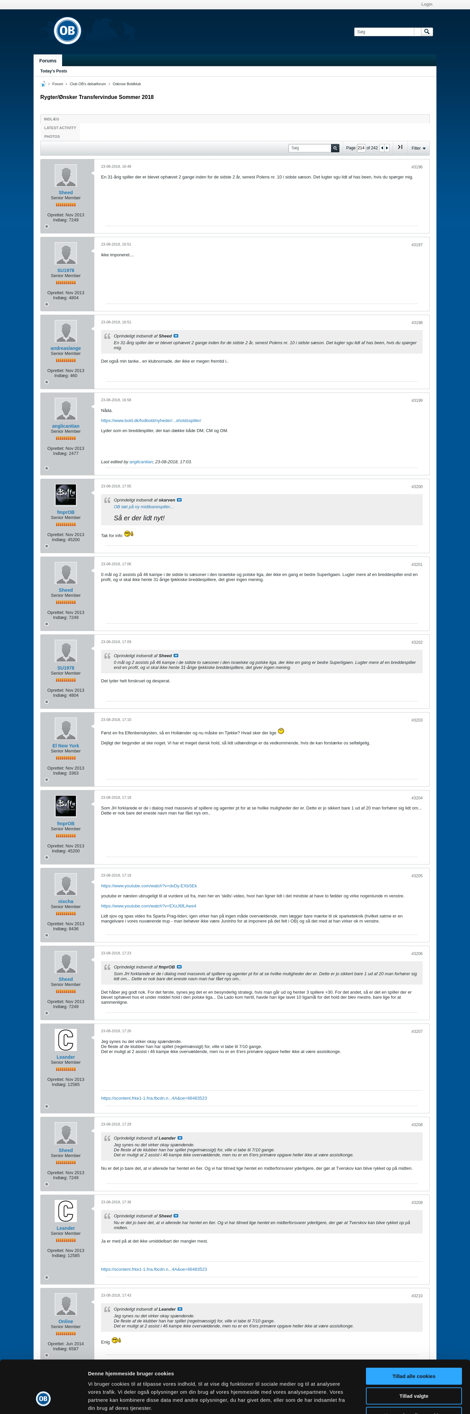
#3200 (417, 486)
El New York (65, 745)
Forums (47, 60)
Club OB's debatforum (88, 84)
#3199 (417, 400)
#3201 (417, 564)
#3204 (417, 798)
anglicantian (66, 426)
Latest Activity (60, 128)
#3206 (417, 953)
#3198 (417, 322)
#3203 (417, 720)
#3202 (417, 642)
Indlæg (51, 119)
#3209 (417, 1202)
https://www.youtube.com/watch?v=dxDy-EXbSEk (149, 885)
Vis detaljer (349, 1401)
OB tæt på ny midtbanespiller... (144, 506)
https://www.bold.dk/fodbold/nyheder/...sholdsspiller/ (151, 420)
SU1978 (66, 270)
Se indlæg (176, 335)
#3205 (417, 876)
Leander (66, 1057)
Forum (57, 84)
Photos (52, 137)
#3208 (417, 1124)
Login (426, 4)
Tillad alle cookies (413, 1332)
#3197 (417, 245)
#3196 (417, 167)
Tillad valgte (413, 1352)
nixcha (65, 901)
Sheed (66, 192)
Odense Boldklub (127, 84)
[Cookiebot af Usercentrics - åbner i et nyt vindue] (43, 1401)
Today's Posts (53, 71)
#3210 (417, 1296)
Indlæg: (60, 219)
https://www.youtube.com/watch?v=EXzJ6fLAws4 (148, 905)
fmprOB (66, 512)
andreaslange (66, 348)
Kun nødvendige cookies (414, 1371)
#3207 (417, 1031)
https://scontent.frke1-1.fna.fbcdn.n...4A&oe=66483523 (154, 1098)
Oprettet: (55, 214)
